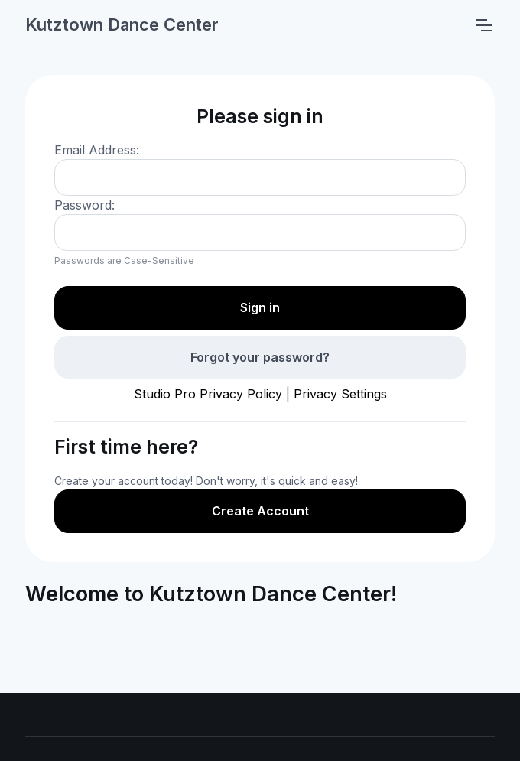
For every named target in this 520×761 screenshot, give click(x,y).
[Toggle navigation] (483, 25)
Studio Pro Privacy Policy (208, 394)
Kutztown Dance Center (122, 24)
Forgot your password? (260, 357)
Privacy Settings (340, 394)
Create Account (260, 511)
